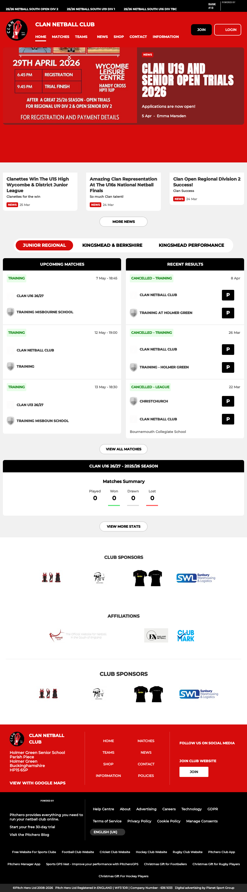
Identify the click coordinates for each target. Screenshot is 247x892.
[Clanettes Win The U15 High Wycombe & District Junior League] (40, 152)
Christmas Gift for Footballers (165, 864)
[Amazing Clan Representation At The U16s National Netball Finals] (123, 152)
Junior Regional (44, 245)
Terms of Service (107, 821)
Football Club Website (78, 852)
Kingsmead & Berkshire (112, 245)
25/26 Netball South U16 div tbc (150, 9)
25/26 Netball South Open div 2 (32, 9)
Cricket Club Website (115, 852)
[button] (40, 37)
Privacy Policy (139, 821)
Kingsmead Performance (191, 245)
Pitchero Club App (221, 852)
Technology (191, 809)
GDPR (212, 809)
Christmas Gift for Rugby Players (216, 864)
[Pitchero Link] (231, 8)
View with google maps (37, 783)
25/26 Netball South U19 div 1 (91, 9)
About (125, 809)
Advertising (146, 809)
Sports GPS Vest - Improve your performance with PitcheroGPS (92, 864)
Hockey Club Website (151, 852)
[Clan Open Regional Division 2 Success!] (207, 152)
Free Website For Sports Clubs (34, 852)
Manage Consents (202, 821)
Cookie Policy (168, 821)
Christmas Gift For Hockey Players (123, 876)
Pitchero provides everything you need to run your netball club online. (46, 817)
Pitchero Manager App (23, 864)
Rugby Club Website (187, 852)
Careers (169, 809)
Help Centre (103, 809)
